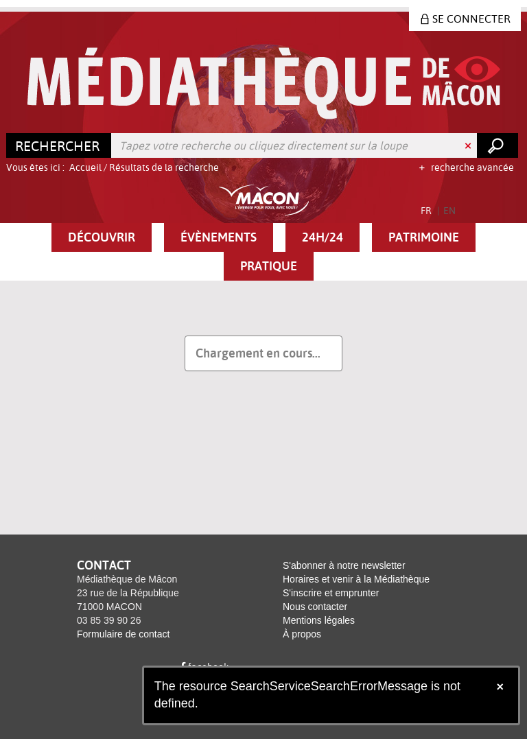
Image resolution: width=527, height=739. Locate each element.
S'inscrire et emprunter (331, 592)
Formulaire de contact (123, 634)
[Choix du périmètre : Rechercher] (59, 145)
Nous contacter (315, 606)
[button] (101, 237)
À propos (302, 634)
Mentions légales (319, 620)
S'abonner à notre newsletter (344, 565)
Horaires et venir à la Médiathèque (356, 579)
